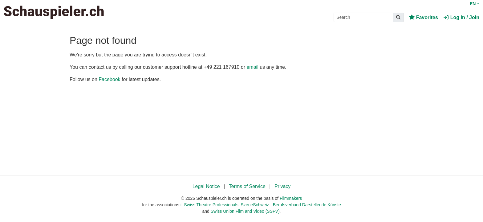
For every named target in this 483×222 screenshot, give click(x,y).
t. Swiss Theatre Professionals (209, 204)
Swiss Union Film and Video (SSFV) (245, 211)
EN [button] (473, 3)
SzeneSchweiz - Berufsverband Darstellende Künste (291, 204)
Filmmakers (291, 198)
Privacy (282, 186)
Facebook (109, 79)
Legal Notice (206, 186)
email (252, 67)
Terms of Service (247, 186)
